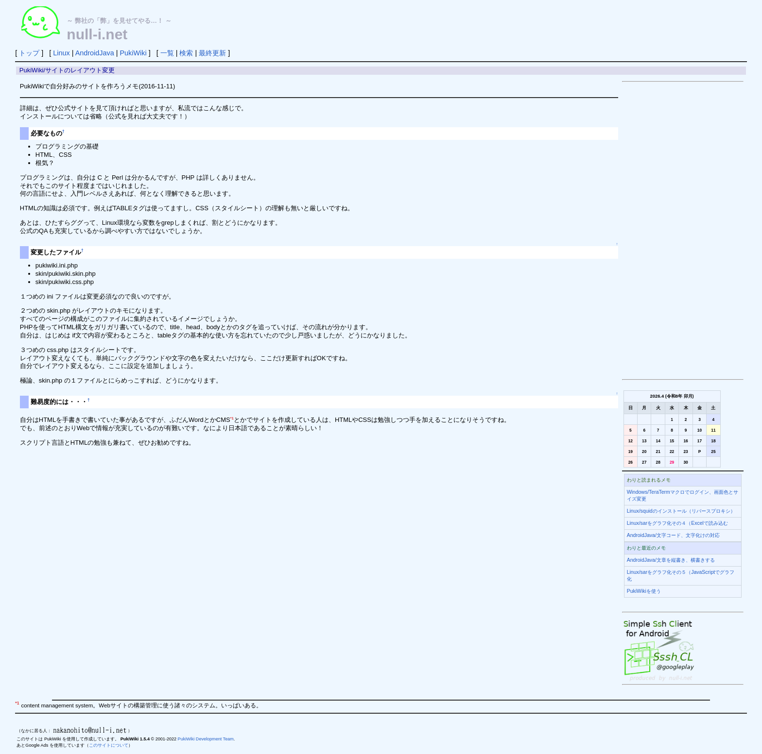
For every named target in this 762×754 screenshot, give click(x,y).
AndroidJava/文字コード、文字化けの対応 (673, 535)
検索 (186, 53)
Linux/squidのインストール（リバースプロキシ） (681, 511)
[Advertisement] (683, 230)
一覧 (167, 53)
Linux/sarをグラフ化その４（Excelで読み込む (677, 523)
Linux (61, 53)
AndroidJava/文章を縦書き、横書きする (671, 560)
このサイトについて (108, 745)
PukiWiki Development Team (206, 739)
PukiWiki (133, 53)
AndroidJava (94, 53)
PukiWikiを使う (644, 591)
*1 (232, 418)
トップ (29, 53)
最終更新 (212, 53)
